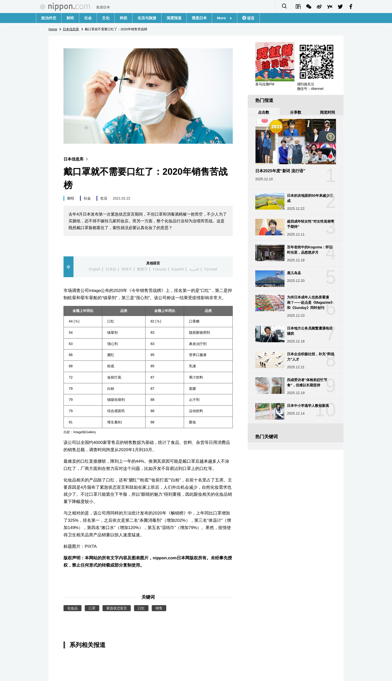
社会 (88, 18)
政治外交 (48, 18)
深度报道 (174, 18)
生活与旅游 (147, 18)
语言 (250, 18)
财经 (70, 18)
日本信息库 (77, 159)
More (224, 18)
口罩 (92, 608)
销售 (159, 608)
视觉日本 (199, 18)
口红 (141, 608)
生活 (103, 198)
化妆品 (72, 608)
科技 (123, 18)
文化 (106, 18)
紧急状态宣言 (116, 608)
